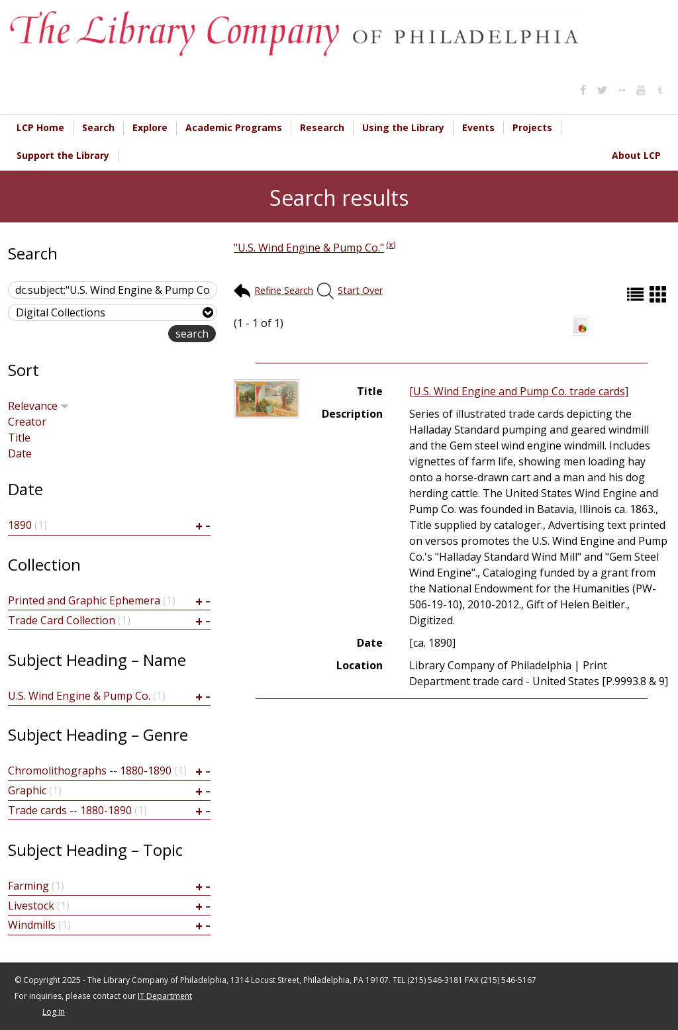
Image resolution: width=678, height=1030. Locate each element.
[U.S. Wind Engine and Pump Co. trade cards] (518, 391)
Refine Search (283, 290)
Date (20, 453)
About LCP (636, 155)
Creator (27, 421)
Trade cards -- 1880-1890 (70, 810)
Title (19, 437)
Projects (532, 127)
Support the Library (63, 155)
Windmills (32, 924)
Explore (150, 127)
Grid (659, 294)
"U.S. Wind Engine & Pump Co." (309, 247)
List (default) (637, 294)
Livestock (31, 905)
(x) (390, 244)
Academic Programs (233, 127)
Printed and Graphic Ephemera (84, 600)
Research (322, 127)
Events (478, 127)
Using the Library (403, 127)
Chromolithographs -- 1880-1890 (89, 770)
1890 (20, 525)
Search (98, 127)
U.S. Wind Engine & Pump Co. (79, 695)
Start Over (360, 290)
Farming (28, 885)
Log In (53, 1011)
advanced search (126, 334)
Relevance (38, 405)
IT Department (165, 996)
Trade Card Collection (61, 620)
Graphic (27, 790)
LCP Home (40, 127)
